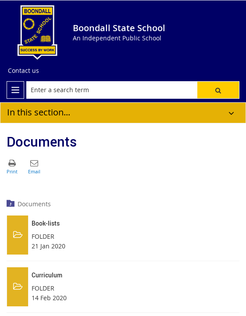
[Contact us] (23, 71)
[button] (218, 90)
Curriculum (47, 275)
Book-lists (46, 223)
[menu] (15, 90)
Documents (34, 204)
